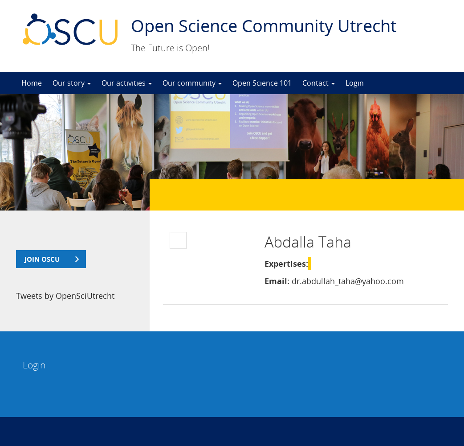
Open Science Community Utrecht (263, 25)
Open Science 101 (262, 83)
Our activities (127, 83)
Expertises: (286, 263)
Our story (72, 83)
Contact (318, 83)
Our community (192, 83)
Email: (277, 281)
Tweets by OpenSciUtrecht (65, 295)
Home (31, 83)
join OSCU (42, 259)
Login (355, 83)
